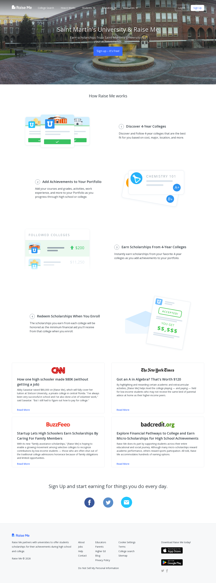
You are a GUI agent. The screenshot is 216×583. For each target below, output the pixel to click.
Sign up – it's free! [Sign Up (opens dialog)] (108, 51)
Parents (99, 546)
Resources (130, 7)
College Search (46, 7)
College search (126, 551)
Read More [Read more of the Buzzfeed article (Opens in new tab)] (23, 463)
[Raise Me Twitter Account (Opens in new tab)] (162, 570)
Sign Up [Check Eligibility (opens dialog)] (197, 7)
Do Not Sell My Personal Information (98, 568)
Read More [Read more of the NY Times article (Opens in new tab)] (123, 409)
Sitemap (122, 555)
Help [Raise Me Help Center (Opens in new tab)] (80, 551)
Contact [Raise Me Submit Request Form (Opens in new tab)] (82, 555)
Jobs (80, 546)
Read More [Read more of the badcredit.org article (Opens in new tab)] (123, 463)
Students (88, 7)
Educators (109, 7)
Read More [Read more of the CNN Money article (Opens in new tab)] (23, 409)
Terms (122, 546)
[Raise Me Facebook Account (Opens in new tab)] (166, 570)
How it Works (68, 7)
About (81, 542)
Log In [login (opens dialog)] (181, 7)
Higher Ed (100, 551)
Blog (97, 555)
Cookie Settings (127, 542)
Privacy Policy (102, 560)
